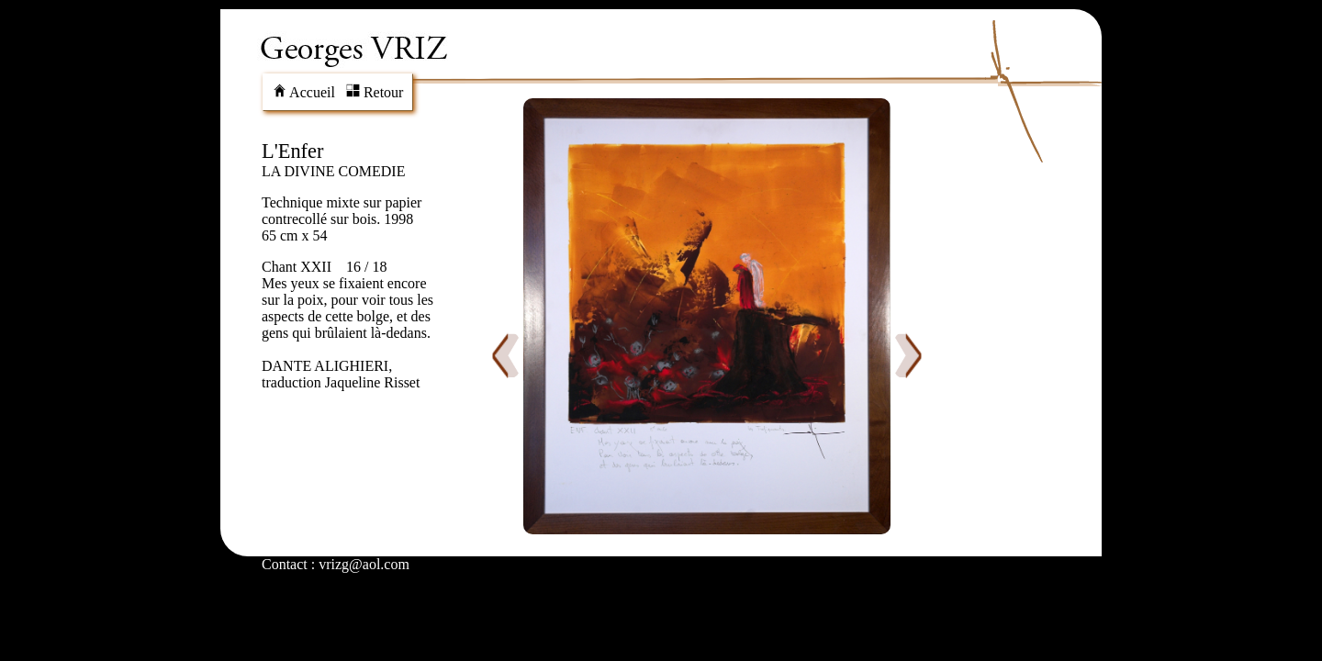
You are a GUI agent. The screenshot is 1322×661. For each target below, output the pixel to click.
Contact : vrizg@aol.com (335, 564)
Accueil (304, 92)
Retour (375, 92)
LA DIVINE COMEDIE (333, 171)
